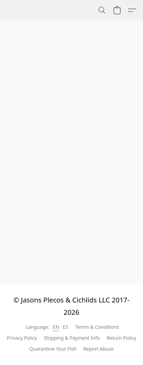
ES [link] (65, 327)
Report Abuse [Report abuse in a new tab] (98, 349)
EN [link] (56, 327)
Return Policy (121, 338)
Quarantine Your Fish (52, 349)
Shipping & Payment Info (72, 338)
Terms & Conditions (97, 327)
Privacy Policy (22, 338)
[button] (102, 10)
